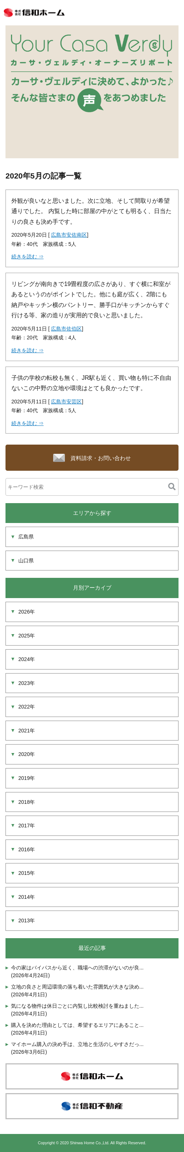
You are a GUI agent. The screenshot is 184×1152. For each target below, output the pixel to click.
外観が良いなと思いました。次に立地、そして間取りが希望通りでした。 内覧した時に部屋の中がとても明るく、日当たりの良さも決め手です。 (91, 211)
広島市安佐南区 (69, 235)
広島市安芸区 (66, 401)
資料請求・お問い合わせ (100, 458)
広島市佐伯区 (66, 329)
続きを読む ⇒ (27, 256)
